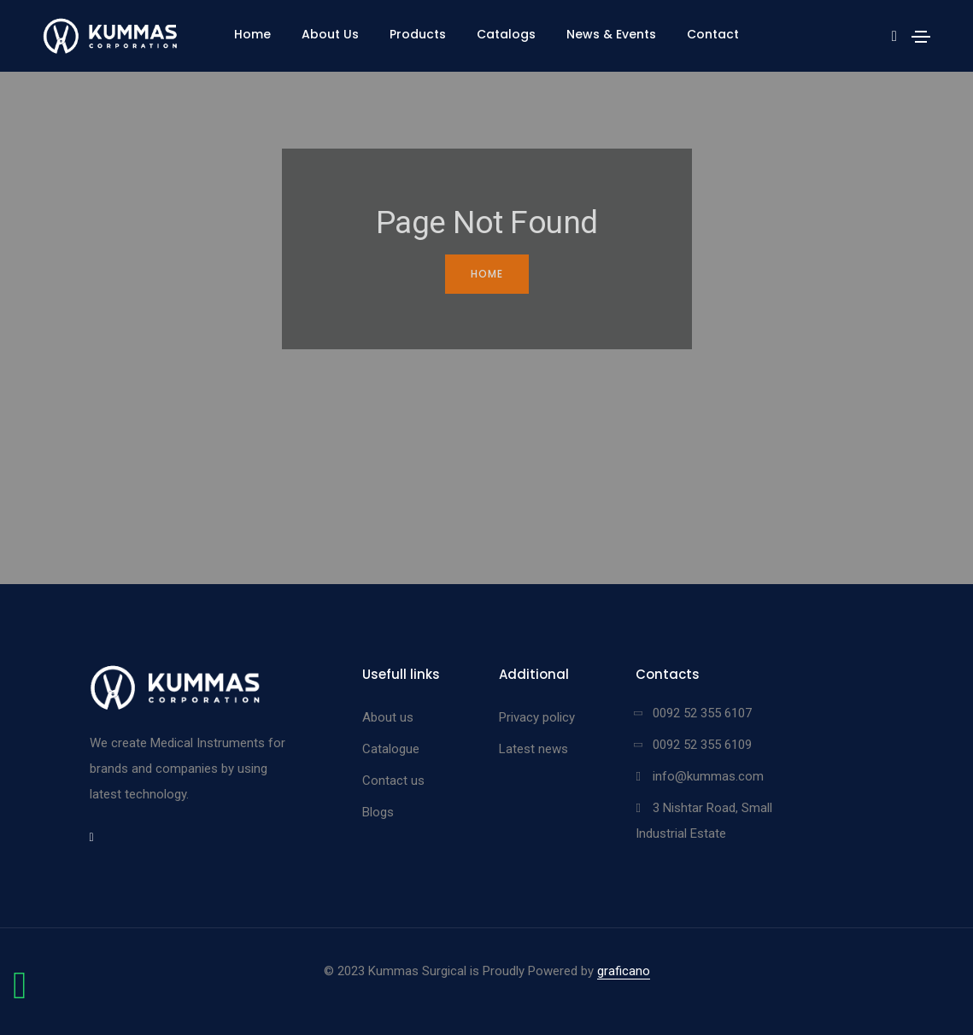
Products (418, 34)
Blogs (378, 812)
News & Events (611, 34)
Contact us (393, 780)
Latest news (533, 749)
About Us (330, 34)
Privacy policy (537, 717)
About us (387, 717)
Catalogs (506, 34)
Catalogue (390, 749)
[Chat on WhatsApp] (19, 994)
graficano (623, 971)
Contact (713, 34)
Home (252, 34)
